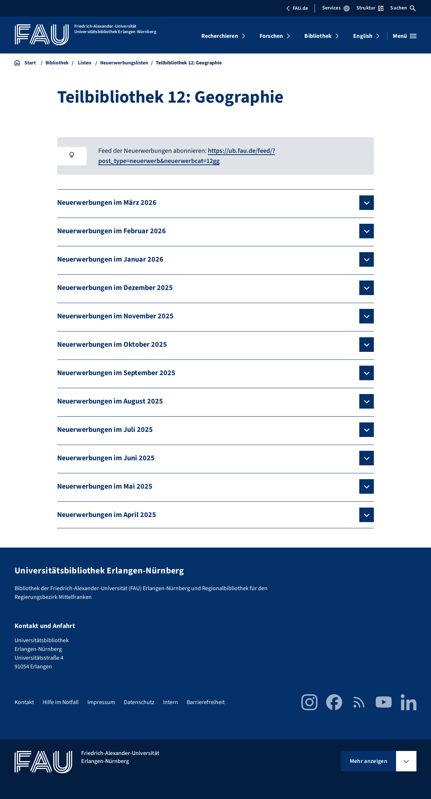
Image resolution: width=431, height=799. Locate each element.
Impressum (101, 701)
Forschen (271, 36)
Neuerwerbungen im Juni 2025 (106, 458)
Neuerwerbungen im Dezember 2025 (115, 287)
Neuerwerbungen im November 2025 (115, 316)
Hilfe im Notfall (61, 701)
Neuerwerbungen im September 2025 (116, 372)
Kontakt (24, 701)
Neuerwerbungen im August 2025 (110, 401)
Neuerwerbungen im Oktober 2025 (112, 344)
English (362, 36)
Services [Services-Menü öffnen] (335, 8)
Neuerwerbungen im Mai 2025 (105, 486)
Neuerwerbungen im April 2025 (106, 514)
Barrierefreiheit (206, 701)
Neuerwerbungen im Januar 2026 (110, 259)
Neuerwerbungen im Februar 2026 (111, 231)
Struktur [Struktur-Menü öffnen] (369, 8)
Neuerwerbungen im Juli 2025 (105, 429)
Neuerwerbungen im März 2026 (107, 202)
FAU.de (297, 8)
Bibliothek (318, 36)
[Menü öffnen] (404, 36)
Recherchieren (219, 36)
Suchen (403, 8)
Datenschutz (139, 701)
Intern (170, 701)
